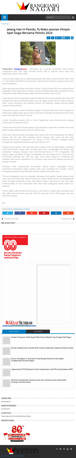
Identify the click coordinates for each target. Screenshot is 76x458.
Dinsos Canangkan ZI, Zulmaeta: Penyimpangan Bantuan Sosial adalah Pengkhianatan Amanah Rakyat (37, 360)
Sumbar (27, 209)
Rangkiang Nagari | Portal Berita (12, 456)
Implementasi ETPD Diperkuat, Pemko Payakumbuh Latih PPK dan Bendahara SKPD (42, 369)
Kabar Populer (14, 331)
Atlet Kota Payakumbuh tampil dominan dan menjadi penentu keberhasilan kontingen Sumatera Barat (38, 381)
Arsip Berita (38, 331)
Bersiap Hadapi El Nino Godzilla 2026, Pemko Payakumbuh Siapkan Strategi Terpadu (42, 348)
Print (58, 38)
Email (66, 38)
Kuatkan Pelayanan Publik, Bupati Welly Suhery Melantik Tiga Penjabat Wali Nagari (41, 337)
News (10, 209)
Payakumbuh (18, 209)
